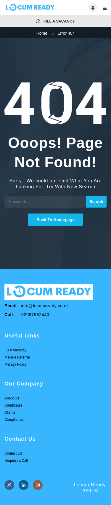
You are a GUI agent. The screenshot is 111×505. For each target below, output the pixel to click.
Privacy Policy (15, 364)
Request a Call (16, 460)
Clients (9, 412)
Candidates (13, 405)
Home (41, 33)
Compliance (13, 420)
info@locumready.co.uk (45, 305)
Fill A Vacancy (55, 21)
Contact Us (13, 453)
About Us (11, 398)
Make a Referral (17, 357)
